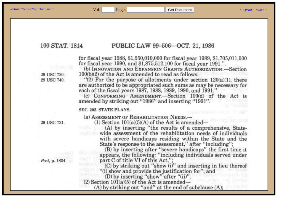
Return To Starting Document (32, 9)
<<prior (246, 9)
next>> (261, 9)
